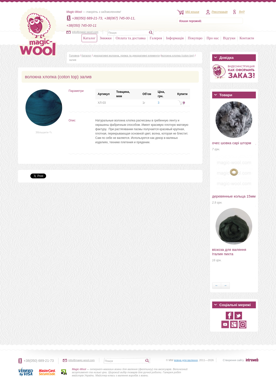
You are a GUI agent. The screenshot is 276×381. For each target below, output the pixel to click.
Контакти (247, 38)
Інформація (175, 38)
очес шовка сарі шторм (231, 143)
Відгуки (229, 38)
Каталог (89, 38)
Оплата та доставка (131, 38)
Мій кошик (192, 12)
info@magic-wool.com (85, 32)
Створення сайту (233, 360)
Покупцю (195, 38)
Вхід (241, 12)
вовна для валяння (186, 360)
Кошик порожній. (190, 21)
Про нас (213, 38)
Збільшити (43, 132)
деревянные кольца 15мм (234, 196)
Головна (74, 55)
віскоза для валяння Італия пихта (229, 251)
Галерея (156, 38)
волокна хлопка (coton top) (177, 55)
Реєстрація (220, 12)
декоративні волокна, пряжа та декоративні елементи (126, 55)
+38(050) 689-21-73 (39, 361)
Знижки (105, 38)
